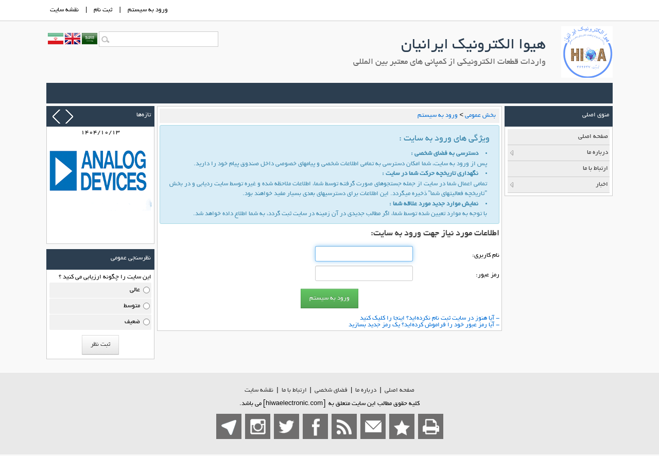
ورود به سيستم (148, 10)
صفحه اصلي (399, 390)
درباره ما (365, 390)
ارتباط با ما (294, 390)
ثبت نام (103, 10)
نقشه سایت (259, 390)
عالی (135, 290)
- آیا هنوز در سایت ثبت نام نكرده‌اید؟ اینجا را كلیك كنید (429, 318)
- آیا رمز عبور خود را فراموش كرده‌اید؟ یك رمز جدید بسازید (424, 325)
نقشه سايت (64, 10)
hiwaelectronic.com (294, 403)
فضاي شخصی (331, 390)
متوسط (132, 306)
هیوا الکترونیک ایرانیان (473, 46)
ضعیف (132, 322)
